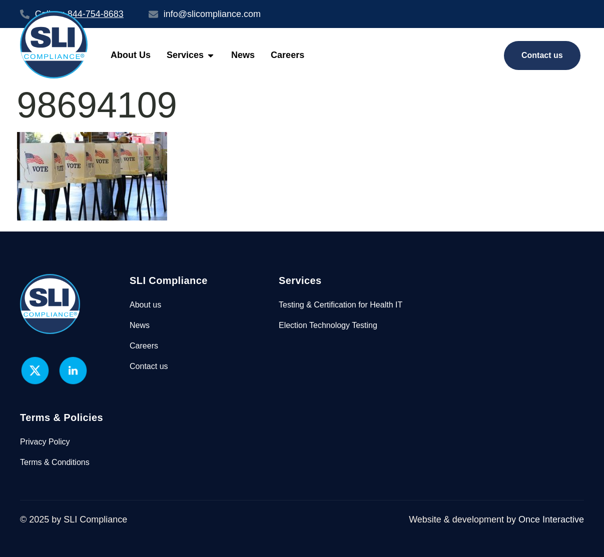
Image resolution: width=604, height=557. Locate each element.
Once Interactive (551, 519)
